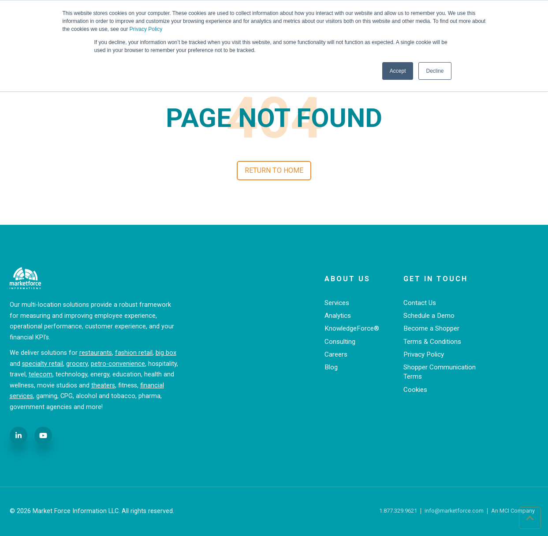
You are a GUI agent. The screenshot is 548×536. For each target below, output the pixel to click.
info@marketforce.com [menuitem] (454, 511)
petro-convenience (118, 364)
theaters (103, 385)
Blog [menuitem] (331, 367)
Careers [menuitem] (335, 354)
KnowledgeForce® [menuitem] (351, 328)
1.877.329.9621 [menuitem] (398, 511)
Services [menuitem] (336, 303)
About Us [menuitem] (347, 279)
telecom (40, 374)
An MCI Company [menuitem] (513, 511)
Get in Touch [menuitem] (435, 279)
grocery (77, 364)
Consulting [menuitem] (339, 342)
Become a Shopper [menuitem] (431, 328)
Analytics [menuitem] (337, 316)
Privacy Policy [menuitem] (423, 354)
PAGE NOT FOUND (274, 118)
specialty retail (42, 364)
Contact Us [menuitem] (419, 303)
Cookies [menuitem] (415, 390)
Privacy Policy (146, 29)
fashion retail (134, 353)
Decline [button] (435, 71)
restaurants (95, 353)
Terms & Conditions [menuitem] (432, 342)
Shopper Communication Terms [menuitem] (439, 371)
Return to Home (274, 170)
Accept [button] (398, 71)
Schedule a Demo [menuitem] (429, 316)
